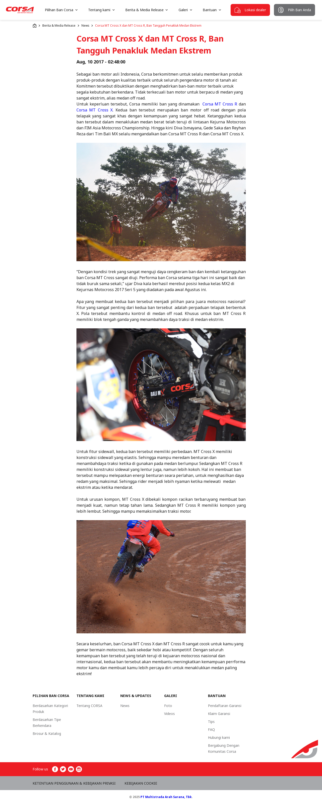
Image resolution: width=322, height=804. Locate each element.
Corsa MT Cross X (94, 110)
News (85, 25)
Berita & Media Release (58, 25)
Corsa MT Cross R (219, 104)
